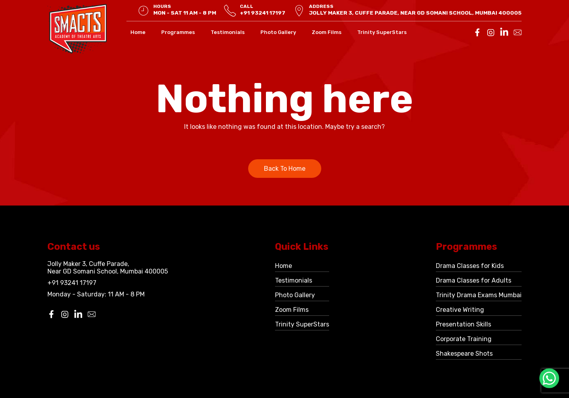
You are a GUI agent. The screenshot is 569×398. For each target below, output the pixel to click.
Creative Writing (460, 309)
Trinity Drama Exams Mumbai (479, 295)
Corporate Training (464, 339)
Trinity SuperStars (382, 32)
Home (137, 32)
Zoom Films (326, 32)
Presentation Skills (463, 324)
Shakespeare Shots (464, 353)
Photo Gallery (278, 32)
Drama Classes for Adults (473, 280)
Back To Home (284, 168)
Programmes (178, 32)
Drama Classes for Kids (470, 266)
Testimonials (228, 32)
